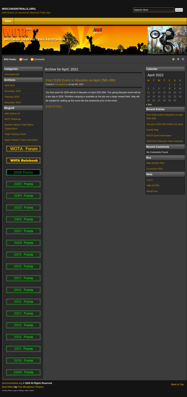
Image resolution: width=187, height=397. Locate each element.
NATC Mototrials (12, 119)
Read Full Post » (54, 106)
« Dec (149, 104)
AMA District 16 (12, 113)
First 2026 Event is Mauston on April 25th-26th (165, 117)
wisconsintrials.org (19, 8)
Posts (25, 59)
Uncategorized (11, 74)
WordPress (152, 191)
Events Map (152, 130)
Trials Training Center (15, 134)
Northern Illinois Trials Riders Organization (18, 126)
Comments (39, 59)
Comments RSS (155, 169)
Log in (150, 180)
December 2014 (12, 102)
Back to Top (177, 384)
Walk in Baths (29, 390)
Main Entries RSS (155, 163)
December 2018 (12, 91)
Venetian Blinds (7, 390)
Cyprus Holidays (18, 390)
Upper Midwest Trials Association (21, 140)
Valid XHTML (153, 185)
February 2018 (11, 96)
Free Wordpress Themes (31, 387)
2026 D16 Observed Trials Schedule (165, 141)
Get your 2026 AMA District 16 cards (165, 124)
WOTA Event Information (159, 135)
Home (8, 21)
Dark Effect (8, 387)
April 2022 (9, 85)
